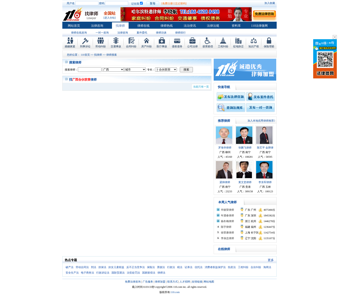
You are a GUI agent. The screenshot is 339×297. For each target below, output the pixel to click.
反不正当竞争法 (135, 267)
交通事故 (116, 46)
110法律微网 (259, 25)
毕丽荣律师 (227, 209)
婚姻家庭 (70, 46)
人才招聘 (185, 281)
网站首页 (74, 25)
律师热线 (167, 25)
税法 (179, 267)
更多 (271, 260)
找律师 (120, 25)
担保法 (102, 267)
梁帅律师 (225, 182)
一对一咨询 (102, 32)
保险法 (151, 267)
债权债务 (177, 46)
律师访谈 (161, 32)
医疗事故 (162, 46)
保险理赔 (269, 46)
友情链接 (197, 281)
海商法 (267, 267)
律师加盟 (160, 281)
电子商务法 (87, 272)
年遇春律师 (227, 215)
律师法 (161, 272)
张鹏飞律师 (245, 147)
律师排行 (180, 32)
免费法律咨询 (133, 281)
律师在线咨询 (79, 32)
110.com (175, 292)
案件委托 (142, 32)
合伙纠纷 (256, 267)
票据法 (161, 267)
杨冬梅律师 (227, 221)
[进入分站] (109, 17)
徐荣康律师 (227, 232)
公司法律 (192, 46)
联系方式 (172, 281)
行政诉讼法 (102, 272)
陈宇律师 (226, 226)
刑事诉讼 (85, 46)
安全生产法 (72, 272)
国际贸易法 (118, 272)
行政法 (171, 267)
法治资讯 (190, 25)
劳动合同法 (82, 267)
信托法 (199, 267)
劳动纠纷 (100, 46)
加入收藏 (269, 3)
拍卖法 (232, 267)
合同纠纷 (131, 46)
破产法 (69, 267)
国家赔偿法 (148, 272)
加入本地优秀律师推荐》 (262, 120)
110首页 (85, 54)
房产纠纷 (146, 46)
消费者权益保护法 (215, 267)
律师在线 (143, 25)
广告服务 (148, 281)
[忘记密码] (180, 3)
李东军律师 (265, 182)
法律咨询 (97, 25)
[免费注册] (167, 3)
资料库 (236, 25)
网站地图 (209, 281)
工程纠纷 (223, 46)
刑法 (93, 267)
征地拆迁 (238, 46)
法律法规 (213, 25)
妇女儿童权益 (116, 267)
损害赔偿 (208, 46)
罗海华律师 (224, 147)
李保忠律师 (227, 238)
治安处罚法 (133, 272)
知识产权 (253, 46)
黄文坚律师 (245, 182)
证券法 (188, 267)
